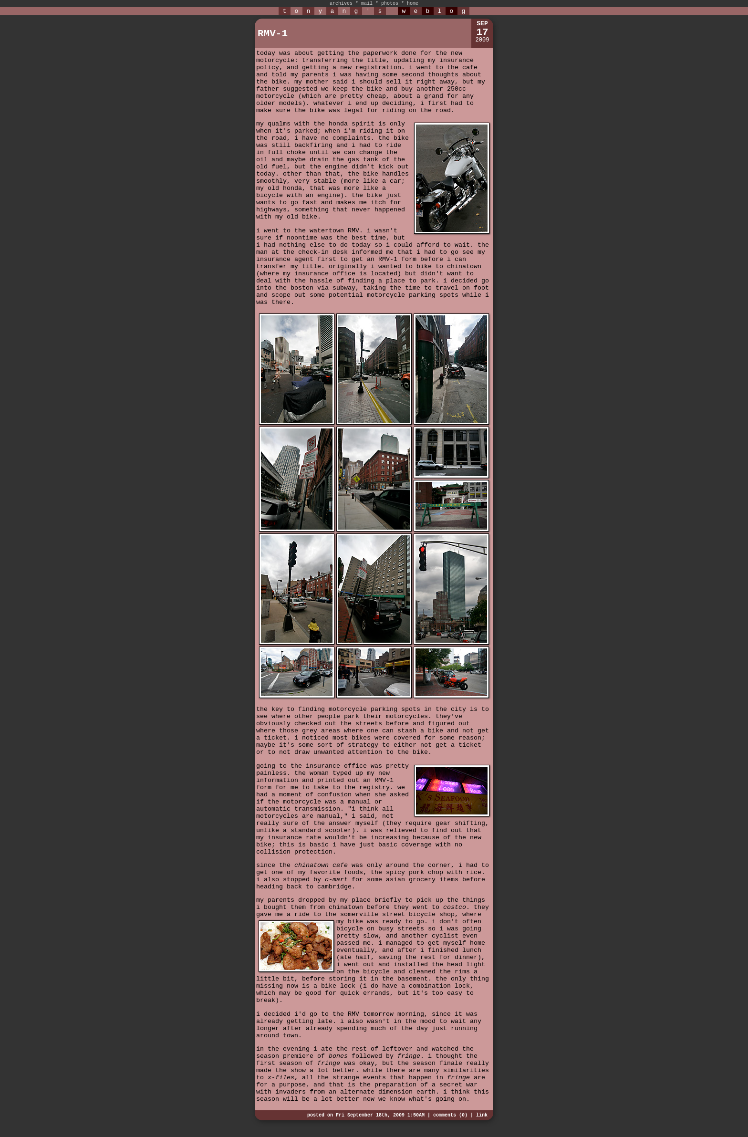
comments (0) (450, 1115)
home (412, 3)
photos (389, 3)
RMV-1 (273, 33)
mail (367, 3)
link (482, 1115)
